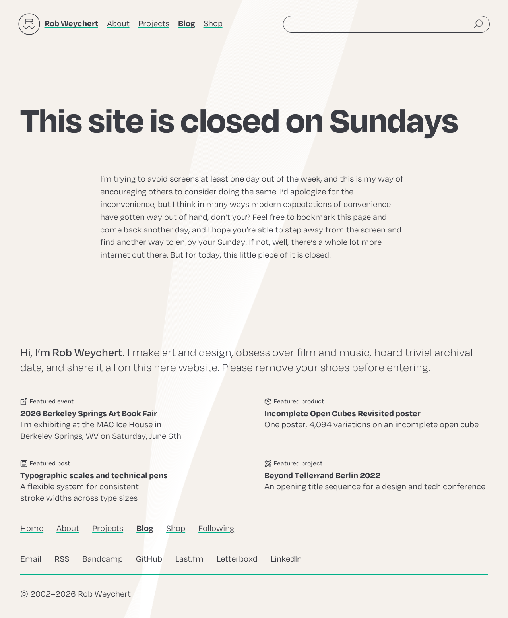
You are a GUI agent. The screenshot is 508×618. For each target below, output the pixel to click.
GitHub (149, 559)
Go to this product (376, 420)
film (306, 352)
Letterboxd (237, 559)
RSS (61, 559)
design (215, 352)
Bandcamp (102, 559)
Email (30, 559)
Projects (153, 23)
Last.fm (189, 559)
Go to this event (132, 420)
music (354, 352)
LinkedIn (286, 559)
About (118, 23)
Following (216, 528)
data (31, 368)
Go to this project (376, 482)
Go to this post (132, 482)
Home (31, 528)
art (169, 352)
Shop (213, 23)
